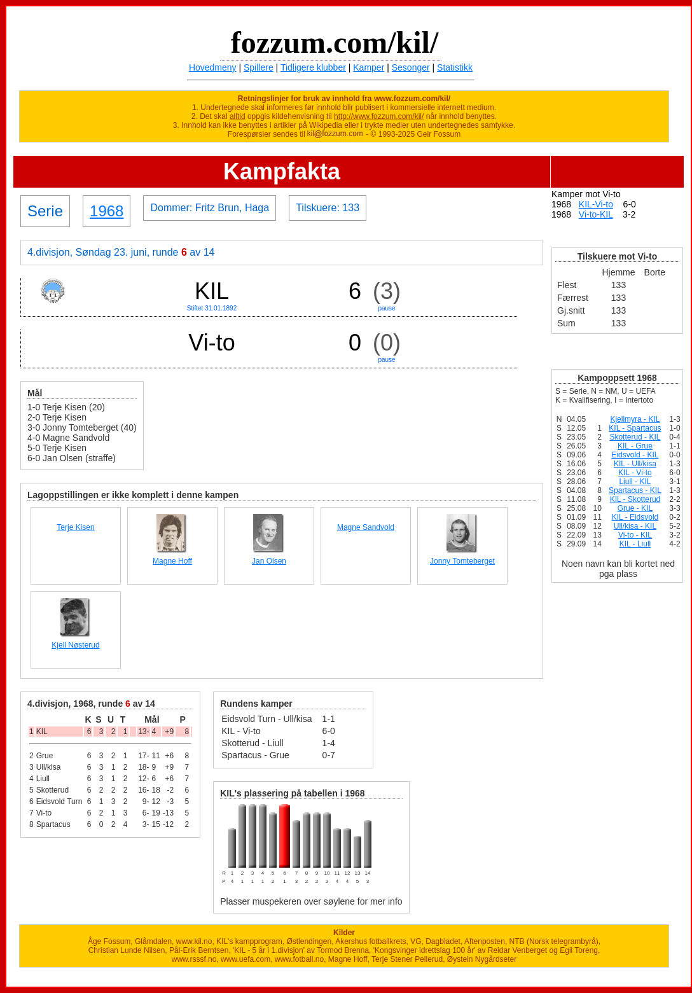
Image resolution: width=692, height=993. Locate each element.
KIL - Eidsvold (635, 517)
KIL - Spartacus (635, 428)
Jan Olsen (269, 561)
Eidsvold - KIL (634, 454)
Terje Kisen (75, 527)
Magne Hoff (172, 561)
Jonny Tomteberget (462, 561)
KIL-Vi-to (596, 204)
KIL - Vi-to (635, 472)
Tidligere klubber (313, 67)
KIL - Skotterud (635, 499)
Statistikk (455, 67)
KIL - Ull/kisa (635, 463)
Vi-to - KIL (635, 535)
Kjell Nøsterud (75, 645)
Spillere (258, 67)
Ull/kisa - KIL (635, 526)
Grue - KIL (635, 508)
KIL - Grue (635, 445)
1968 (106, 210)
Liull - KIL (635, 481)
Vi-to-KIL (596, 214)
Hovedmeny (213, 67)
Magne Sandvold (365, 527)
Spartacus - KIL (635, 490)
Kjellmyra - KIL (635, 419)
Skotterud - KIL (634, 437)
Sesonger (411, 67)
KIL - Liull (635, 543)
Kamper (368, 67)
